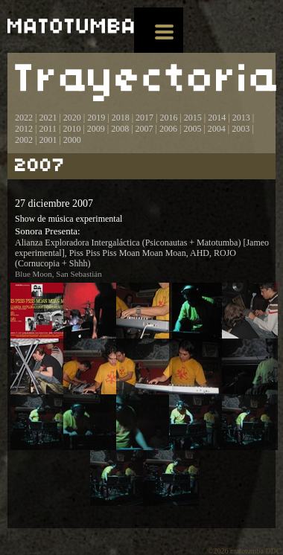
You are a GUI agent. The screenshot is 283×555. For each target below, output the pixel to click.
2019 (96, 117)
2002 (24, 140)
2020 (72, 117)
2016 (168, 117)
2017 (143, 117)
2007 (144, 128)
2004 (217, 128)
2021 (48, 117)
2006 (168, 128)
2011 (48, 128)
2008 (120, 128)
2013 (241, 117)
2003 (240, 128)
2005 (192, 128)
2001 (48, 140)
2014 (217, 117)
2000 (72, 140)
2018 (121, 117)
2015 (193, 117)
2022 (24, 117)
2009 (96, 128)
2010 (71, 128)
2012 (24, 128)
